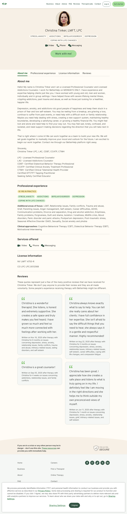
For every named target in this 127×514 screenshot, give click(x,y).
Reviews (87, 73)
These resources (49, 448)
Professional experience (43, 73)
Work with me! (63, 54)
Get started (118, 4)
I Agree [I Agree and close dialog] (74, 505)
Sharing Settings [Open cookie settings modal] (57, 505)
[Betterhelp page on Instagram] (91, 478)
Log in (106, 4)
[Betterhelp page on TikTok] (96, 478)
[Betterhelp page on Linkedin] (107, 478)
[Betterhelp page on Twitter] (102, 478)
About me (22, 73)
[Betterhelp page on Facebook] (86, 478)
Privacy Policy (44, 491)
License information (69, 73)
